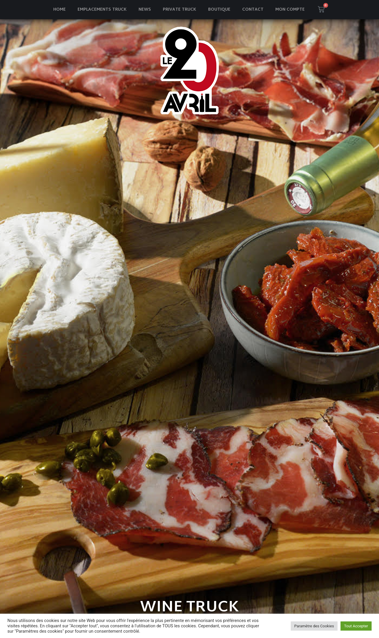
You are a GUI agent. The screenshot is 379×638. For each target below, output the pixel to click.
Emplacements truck (102, 9)
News (145, 9)
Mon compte (290, 9)
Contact (253, 9)
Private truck (179, 9)
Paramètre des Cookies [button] (314, 626)
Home (59, 9)
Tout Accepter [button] (356, 626)
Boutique (219, 9)
